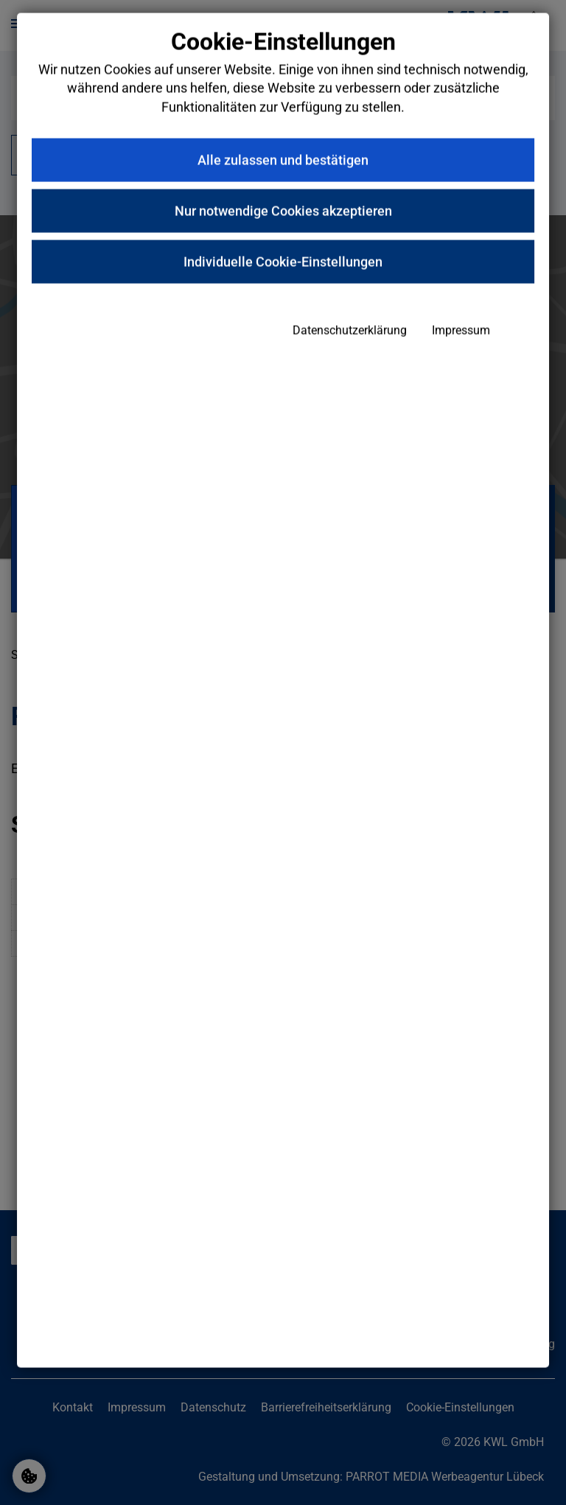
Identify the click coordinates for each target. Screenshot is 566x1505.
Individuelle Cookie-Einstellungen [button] (283, 324)
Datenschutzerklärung (305, 393)
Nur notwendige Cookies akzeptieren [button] (283, 273)
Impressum (416, 393)
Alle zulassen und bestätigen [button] (283, 222)
